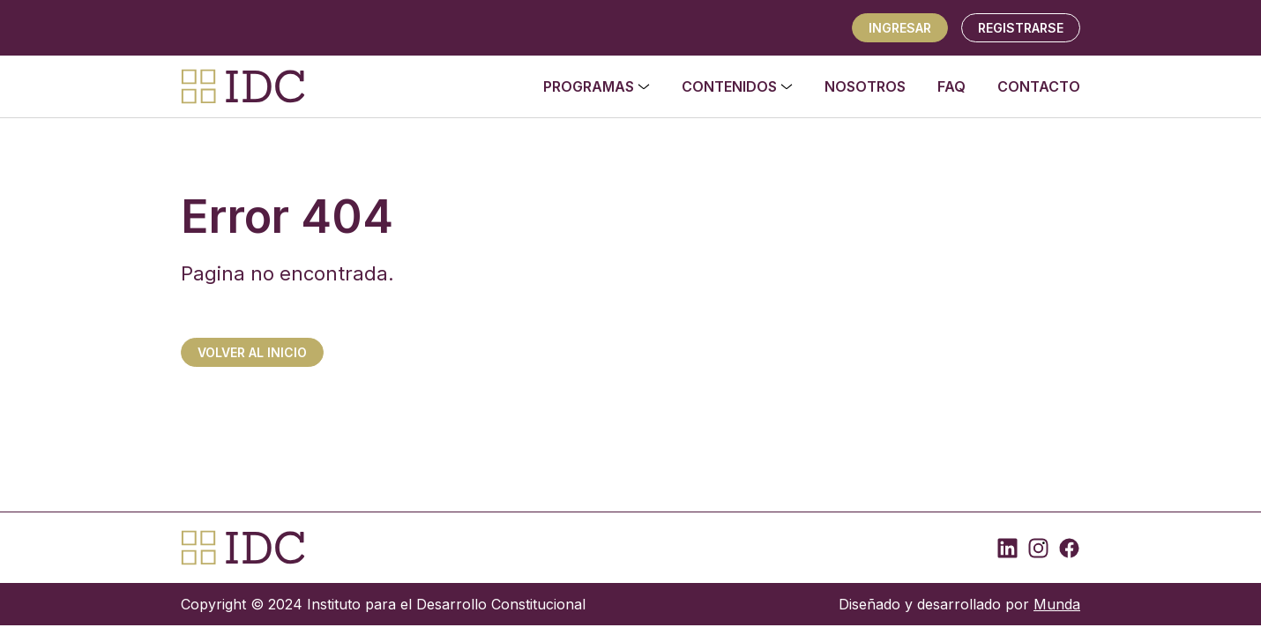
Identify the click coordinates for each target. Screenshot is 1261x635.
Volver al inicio (252, 352)
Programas (596, 86)
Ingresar (900, 27)
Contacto (1038, 86)
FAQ (951, 86)
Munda (1056, 604)
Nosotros (865, 86)
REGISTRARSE (1020, 27)
